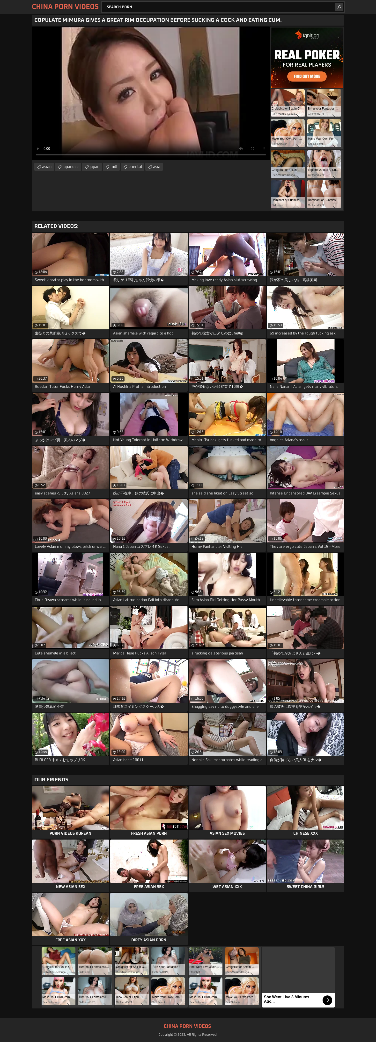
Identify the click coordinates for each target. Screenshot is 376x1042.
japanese (71, 167)
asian (47, 167)
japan (94, 167)
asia (156, 167)
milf (114, 167)
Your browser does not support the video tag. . (151, 93)
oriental (135, 167)
